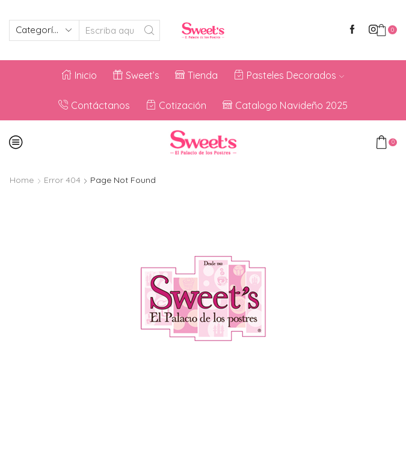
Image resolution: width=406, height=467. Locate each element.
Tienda (196, 75)
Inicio (79, 75)
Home (22, 180)
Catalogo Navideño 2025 (285, 105)
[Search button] (149, 30)
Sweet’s (136, 75)
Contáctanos (94, 105)
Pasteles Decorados (289, 75)
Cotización (176, 105)
